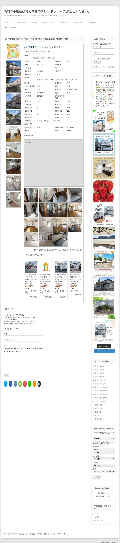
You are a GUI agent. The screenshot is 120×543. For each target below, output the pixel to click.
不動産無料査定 (78, 22)
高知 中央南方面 (101, 394)
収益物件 (98, 412)
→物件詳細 (33, 297)
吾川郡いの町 (99, 520)
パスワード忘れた (107, 67)
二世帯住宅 (99, 419)
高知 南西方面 (100, 380)
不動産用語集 (92, 22)
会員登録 (96, 67)
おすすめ (98, 415)
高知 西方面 (99, 370)
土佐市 (97, 517)
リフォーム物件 (100, 401)
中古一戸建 (99, 405)
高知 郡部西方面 (101, 398)
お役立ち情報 (21, 22)
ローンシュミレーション (11, 27)
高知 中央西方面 (101, 391)
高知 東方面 (99, 366)
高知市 (97, 513)
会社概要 (34, 22)
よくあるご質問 (63, 22)
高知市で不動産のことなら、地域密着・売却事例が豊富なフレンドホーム (35, 534)
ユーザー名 (97, 47)
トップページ (8, 22)
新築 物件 (99, 408)
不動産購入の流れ (47, 22)
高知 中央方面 (100, 384)
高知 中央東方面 (101, 387)
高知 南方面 (99, 373)
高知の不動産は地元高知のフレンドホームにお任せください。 (47, 11)
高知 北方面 (99, 377)
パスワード (97, 53)
